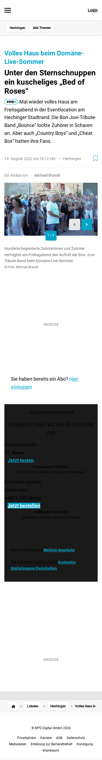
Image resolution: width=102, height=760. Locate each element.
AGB (59, 738)
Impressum (51, 750)
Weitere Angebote (59, 550)
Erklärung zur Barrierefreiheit (51, 744)
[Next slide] (86, 224)
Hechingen (17, 28)
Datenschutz (76, 738)
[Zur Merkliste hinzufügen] (95, 158)
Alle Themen (42, 28)
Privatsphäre (26, 738)
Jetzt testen (21, 460)
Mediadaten (17, 744)
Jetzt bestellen (24, 505)
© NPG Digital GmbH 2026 (51, 728)
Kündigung (85, 744)
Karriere (46, 738)
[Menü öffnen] (7, 10)
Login (93, 10)
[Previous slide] (74, 224)
